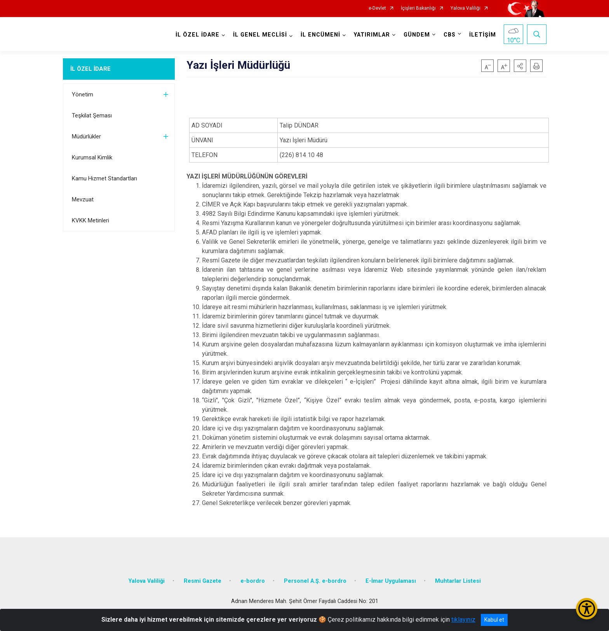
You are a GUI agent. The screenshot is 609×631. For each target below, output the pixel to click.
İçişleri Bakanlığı (418, 8)
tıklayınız (463, 619)
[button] (520, 65)
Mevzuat (83, 199)
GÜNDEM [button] (417, 34)
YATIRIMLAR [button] (372, 34)
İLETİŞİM (482, 34)
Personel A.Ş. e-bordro (315, 581)
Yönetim (82, 94)
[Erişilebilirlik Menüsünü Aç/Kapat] (586, 608)
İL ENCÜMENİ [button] (320, 34)
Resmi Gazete (202, 581)
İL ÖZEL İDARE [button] (197, 34)
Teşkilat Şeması (92, 115)
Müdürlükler (86, 136)
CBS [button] (450, 34)
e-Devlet (377, 8)
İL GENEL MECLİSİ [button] (260, 34)
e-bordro (252, 581)
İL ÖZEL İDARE (90, 68)
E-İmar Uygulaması (390, 581)
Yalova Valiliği (465, 8)
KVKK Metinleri (90, 220)
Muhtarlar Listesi (458, 581)
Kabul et (494, 620)
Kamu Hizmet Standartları (104, 178)
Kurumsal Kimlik (92, 157)
